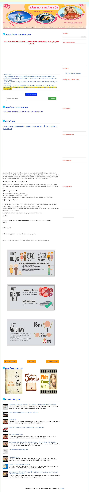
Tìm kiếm (52, 98)
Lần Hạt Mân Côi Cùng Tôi (73, 73)
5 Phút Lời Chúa (41, 27)
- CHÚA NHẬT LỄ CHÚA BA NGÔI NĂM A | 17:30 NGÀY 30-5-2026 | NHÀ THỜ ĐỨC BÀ (28, 85)
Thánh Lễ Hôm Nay (31, 94)
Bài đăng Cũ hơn (52, 361)
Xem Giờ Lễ (81, 27)
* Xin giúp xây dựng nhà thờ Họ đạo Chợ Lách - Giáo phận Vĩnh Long (23, 111)
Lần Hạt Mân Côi (17, 27)
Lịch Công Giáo (72, 27)
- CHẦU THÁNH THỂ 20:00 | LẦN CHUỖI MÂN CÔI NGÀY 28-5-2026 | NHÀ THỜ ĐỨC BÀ (29, 76)
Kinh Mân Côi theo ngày (16, 434)
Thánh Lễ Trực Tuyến (29, 27)
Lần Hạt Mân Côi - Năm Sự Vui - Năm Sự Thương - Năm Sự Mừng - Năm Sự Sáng (32, 442)
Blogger (62, 488)
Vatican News (7, 27)
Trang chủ (31, 361)
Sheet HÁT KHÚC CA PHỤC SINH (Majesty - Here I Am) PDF (26, 427)
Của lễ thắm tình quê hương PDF (18, 449)
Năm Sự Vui (12, 419)
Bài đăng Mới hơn (10, 361)
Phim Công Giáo (61, 27)
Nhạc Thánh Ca (51, 27)
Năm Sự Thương (14, 457)
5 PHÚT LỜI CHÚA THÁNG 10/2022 (19, 464)
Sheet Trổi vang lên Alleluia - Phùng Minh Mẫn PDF (23, 412)
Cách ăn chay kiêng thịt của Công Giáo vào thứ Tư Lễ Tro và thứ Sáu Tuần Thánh (32, 404)
